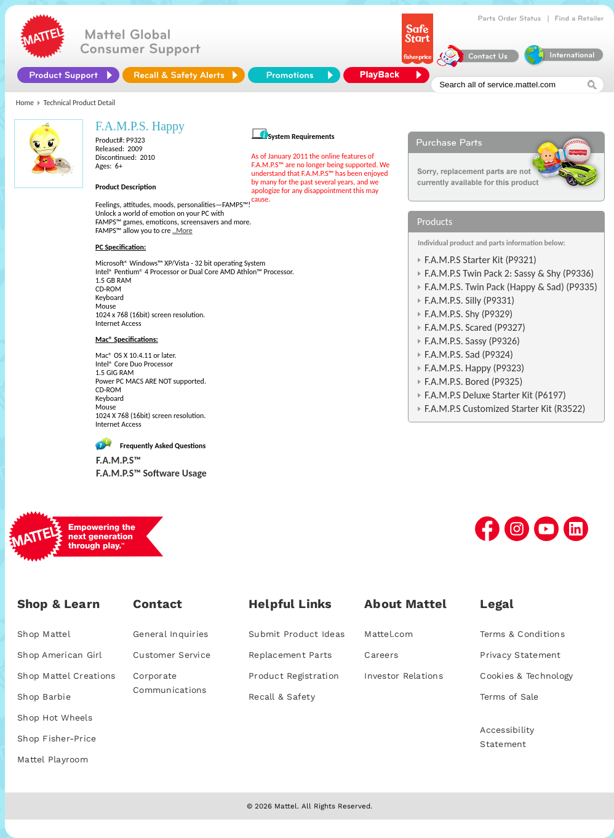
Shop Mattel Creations (66, 676)
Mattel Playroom (52, 759)
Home (25, 102)
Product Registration (294, 676)
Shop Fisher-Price (56, 738)
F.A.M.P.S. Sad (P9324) (469, 354)
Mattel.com (388, 634)
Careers (381, 655)
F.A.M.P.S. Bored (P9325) (473, 381)
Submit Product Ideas (297, 634)
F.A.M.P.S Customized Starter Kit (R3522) (505, 408)
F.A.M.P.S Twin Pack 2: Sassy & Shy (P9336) (509, 273)
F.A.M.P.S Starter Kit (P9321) (480, 260)
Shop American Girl (59, 655)
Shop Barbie (44, 697)
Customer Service (171, 655)
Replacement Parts (290, 655)
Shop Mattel (43, 634)
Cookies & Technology (526, 676)
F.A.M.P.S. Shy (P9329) (468, 314)
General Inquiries (170, 634)
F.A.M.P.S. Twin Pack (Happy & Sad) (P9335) (511, 287)
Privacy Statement (520, 655)
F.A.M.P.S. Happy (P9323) (474, 368)
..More (182, 230)
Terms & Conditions (522, 634)
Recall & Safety (282, 697)
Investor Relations (403, 676)
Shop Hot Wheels (54, 717)
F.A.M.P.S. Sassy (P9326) (472, 341)
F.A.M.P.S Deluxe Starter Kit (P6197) (495, 395)
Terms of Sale (509, 697)
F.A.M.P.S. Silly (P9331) (469, 300)
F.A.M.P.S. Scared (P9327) (475, 327)
